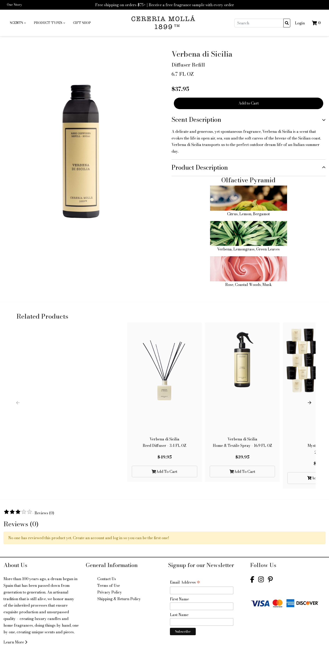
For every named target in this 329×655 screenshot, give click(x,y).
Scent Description (196, 119)
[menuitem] (18, 23)
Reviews (44, 513)
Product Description (200, 167)
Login (300, 23)
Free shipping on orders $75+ (120, 5)
